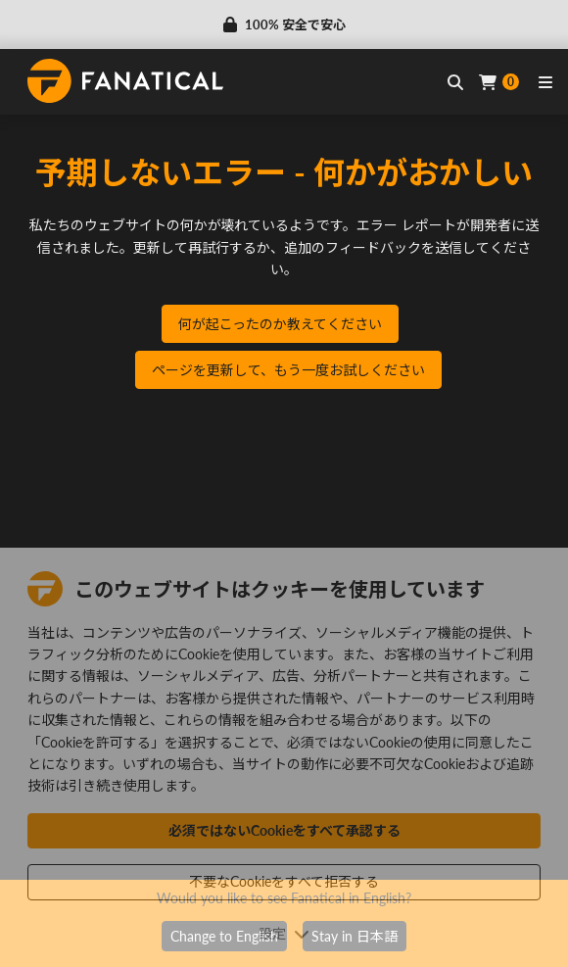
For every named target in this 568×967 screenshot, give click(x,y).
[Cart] (499, 81)
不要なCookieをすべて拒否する (284, 881)
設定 (284, 933)
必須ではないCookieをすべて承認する (284, 830)
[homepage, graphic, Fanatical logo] (125, 81)
